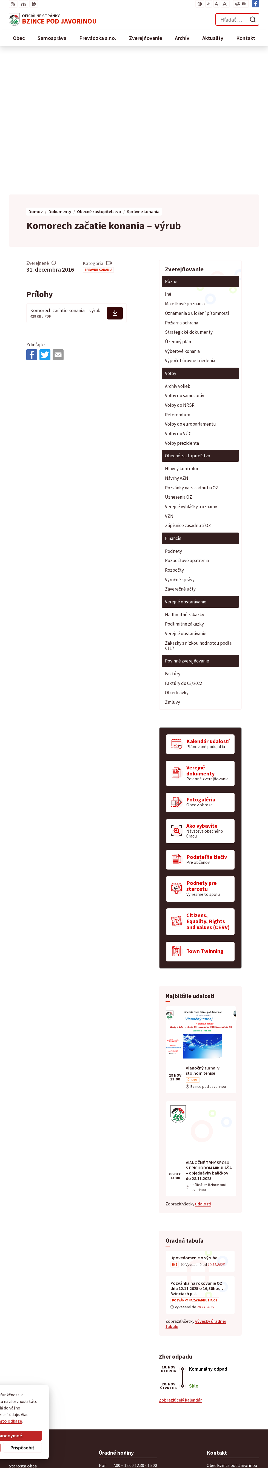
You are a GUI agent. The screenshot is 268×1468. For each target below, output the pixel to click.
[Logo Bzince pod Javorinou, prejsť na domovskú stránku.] (53, 19)
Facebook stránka (224, 1375)
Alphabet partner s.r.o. (80, 1407)
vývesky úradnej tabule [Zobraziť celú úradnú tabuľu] (196, 1183)
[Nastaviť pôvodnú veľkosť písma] (216, 4)
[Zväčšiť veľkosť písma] (225, 4)
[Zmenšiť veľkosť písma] (208, 4)
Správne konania (98, 129)
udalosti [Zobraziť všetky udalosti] (203, 1063)
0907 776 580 (218, 1362)
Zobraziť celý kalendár (180, 1260)
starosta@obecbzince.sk (231, 1369)
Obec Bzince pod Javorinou (65, 1412)
